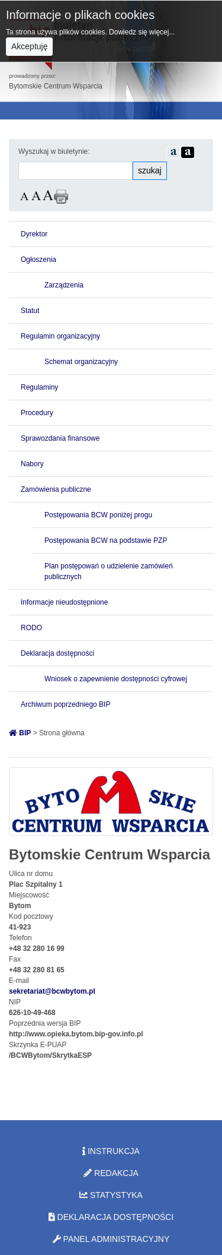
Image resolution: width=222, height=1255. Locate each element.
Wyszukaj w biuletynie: (54, 151)
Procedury (37, 413)
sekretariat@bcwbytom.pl (52, 991)
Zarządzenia (63, 285)
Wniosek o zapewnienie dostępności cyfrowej (115, 679)
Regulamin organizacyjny (60, 336)
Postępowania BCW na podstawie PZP (105, 540)
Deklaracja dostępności (57, 653)
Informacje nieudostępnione (64, 602)
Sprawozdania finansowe (60, 438)
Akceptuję (29, 46)
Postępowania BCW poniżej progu (98, 515)
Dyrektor (34, 234)
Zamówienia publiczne (56, 489)
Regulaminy (39, 387)
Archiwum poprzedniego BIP (65, 704)
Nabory (32, 464)
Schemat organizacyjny (81, 362)
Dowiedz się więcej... (142, 32)
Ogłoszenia (38, 259)
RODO (31, 628)
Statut (30, 310)
